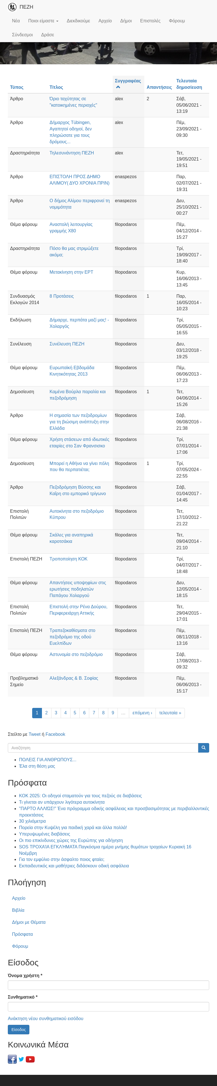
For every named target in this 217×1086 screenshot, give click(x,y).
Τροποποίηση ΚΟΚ (68, 559)
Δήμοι (126, 20)
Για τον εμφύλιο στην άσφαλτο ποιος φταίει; (61, 859)
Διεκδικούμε (78, 20)
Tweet (35, 734)
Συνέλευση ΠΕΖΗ (66, 344)
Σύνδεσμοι (22, 34)
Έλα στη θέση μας (37, 766)
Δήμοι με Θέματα (29, 922)
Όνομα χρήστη (25, 975)
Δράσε (47, 34)
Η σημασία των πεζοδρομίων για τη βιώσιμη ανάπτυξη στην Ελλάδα (79, 422)
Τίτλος (56, 87)
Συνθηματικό (22, 997)
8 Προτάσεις (61, 296)
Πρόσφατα (22, 934)
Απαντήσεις (159, 87)
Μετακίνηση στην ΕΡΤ (71, 272)
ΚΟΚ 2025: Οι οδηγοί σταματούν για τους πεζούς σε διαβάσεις (80, 795)
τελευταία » (170, 712)
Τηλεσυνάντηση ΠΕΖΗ (71, 153)
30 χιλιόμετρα (32, 821)
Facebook (55, 734)
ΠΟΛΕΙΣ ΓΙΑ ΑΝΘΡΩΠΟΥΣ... (47, 759)
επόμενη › (142, 712)
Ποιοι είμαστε (43, 20)
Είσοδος (18, 1029)
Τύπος (16, 87)
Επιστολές (150, 20)
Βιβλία (18, 910)
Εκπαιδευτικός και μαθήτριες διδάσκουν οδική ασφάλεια (74, 865)
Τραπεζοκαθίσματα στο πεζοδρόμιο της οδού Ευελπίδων (72, 637)
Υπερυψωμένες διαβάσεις (44, 834)
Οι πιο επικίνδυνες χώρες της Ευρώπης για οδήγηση (71, 840)
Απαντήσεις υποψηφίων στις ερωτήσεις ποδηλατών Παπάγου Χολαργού (77, 589)
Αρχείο (105, 20)
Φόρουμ (177, 20)
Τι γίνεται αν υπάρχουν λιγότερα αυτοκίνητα (62, 802)
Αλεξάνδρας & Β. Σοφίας (73, 678)
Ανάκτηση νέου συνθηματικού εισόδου (45, 1018)
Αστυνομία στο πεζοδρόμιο (76, 654)
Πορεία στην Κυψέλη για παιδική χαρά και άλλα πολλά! (73, 827)
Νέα (16, 20)
